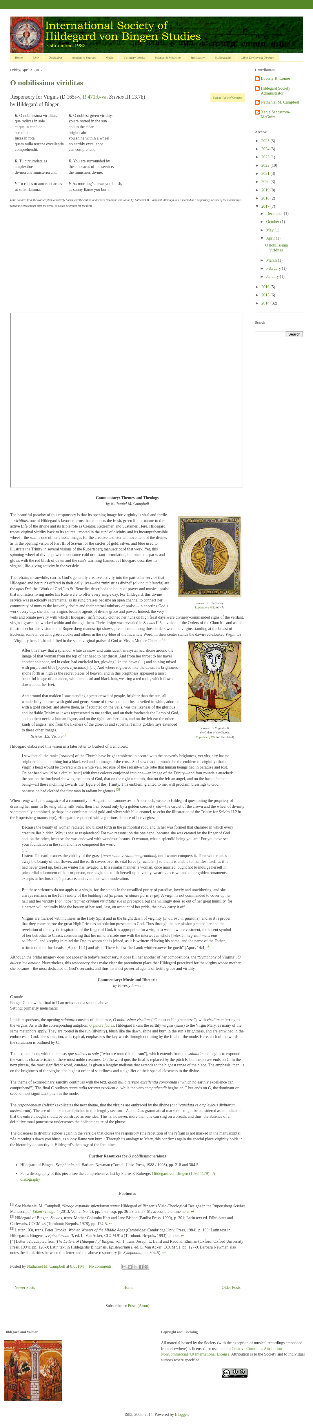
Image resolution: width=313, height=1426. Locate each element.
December (275, 213)
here (185, 1211)
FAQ (35, 57)
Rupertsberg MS (204, 607)
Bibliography (223, 57)
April (271, 238)
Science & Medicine (167, 57)
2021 (266, 173)
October (273, 222)
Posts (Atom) (138, 1306)
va (103, 97)
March (272, 260)
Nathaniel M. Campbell (280, 102)
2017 (266, 206)
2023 (266, 157)
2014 (266, 303)
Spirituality (197, 57)
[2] (64, 735)
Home (19, 57)
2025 (266, 141)
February (274, 268)
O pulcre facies (101, 1025)
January (273, 276)
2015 (266, 295)
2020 (266, 182)
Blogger (181, 1414)
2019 (266, 190)
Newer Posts (24, 1287)
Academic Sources (84, 57)
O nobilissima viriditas (46, 83)
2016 (266, 287)
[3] (118, 789)
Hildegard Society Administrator (275, 90)
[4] (209, 946)
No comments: (101, 1266)
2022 (266, 165)
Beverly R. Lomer (275, 78)
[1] (163, 639)
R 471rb (91, 97)
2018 (266, 198)
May (270, 230)
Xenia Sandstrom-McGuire (275, 114)
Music (109, 57)
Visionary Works (134, 57)
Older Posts (231, 1287)
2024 (266, 149)
